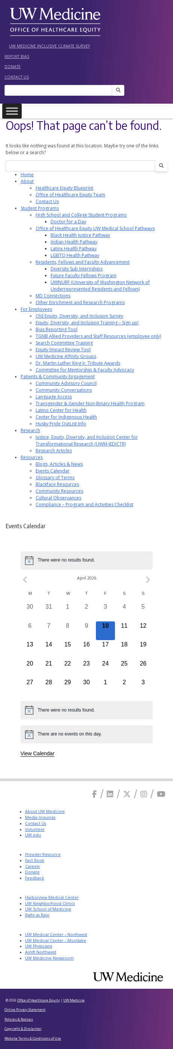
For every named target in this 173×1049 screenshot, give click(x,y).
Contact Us (16, 77)
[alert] (87, 560)
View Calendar (38, 753)
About (27, 181)
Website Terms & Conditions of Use (32, 1038)
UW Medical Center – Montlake (55, 940)
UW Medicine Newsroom (49, 958)
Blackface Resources (57, 484)
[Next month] (148, 579)
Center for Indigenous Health (66, 417)
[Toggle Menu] (12, 110)
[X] (127, 794)
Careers (32, 866)
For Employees (36, 309)
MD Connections (53, 296)
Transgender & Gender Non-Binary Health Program (90, 403)
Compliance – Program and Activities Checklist (84, 504)
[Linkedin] (110, 794)
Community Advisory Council (66, 383)
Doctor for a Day (68, 221)
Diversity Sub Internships (77, 269)
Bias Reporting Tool (57, 329)
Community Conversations (64, 390)
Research (30, 430)
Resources (32, 457)
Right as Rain (37, 915)
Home (27, 174)
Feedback (34, 878)
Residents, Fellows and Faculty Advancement (83, 262)
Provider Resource (43, 854)
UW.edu (33, 835)
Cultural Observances (58, 498)
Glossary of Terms (55, 477)
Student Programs (40, 208)
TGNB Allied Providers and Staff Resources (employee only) (98, 336)
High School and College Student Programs (81, 215)
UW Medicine (74, 1000)
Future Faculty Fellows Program (83, 275)
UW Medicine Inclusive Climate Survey (49, 46)
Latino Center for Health (61, 410)
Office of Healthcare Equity (38, 1000)
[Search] (60, 90)
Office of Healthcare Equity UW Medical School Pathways (95, 228)
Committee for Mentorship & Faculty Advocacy (85, 370)
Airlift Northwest (40, 952)
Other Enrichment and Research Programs (80, 302)
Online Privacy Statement (25, 1009)
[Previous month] (25, 579)
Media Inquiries (40, 817)
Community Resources (59, 491)
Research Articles (54, 450)
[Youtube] (161, 794)
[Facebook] (94, 794)
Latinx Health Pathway (74, 248)
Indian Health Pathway (74, 242)
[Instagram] (143, 794)
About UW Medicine (45, 811)
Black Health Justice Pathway (80, 235)
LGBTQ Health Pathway (75, 255)
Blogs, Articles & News (59, 464)
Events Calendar (53, 471)
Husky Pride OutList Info (61, 423)
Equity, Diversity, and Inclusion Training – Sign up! (87, 322)
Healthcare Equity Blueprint (64, 188)
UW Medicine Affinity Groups (66, 356)
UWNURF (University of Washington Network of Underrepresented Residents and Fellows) (100, 285)
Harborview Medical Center (52, 897)
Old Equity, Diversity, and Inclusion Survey (79, 316)
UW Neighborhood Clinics (50, 903)
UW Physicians (38, 946)
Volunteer (35, 829)
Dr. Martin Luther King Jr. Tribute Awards (78, 363)
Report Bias (16, 56)
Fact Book (34, 860)
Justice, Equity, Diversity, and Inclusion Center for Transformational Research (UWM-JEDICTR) (87, 440)
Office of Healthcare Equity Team (70, 195)
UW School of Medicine (48, 909)
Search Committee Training (64, 343)
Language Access (54, 397)
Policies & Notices (18, 1019)
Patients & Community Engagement (58, 376)
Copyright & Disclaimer (23, 1028)
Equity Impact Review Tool (63, 349)
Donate (12, 66)
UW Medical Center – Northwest (56, 934)
